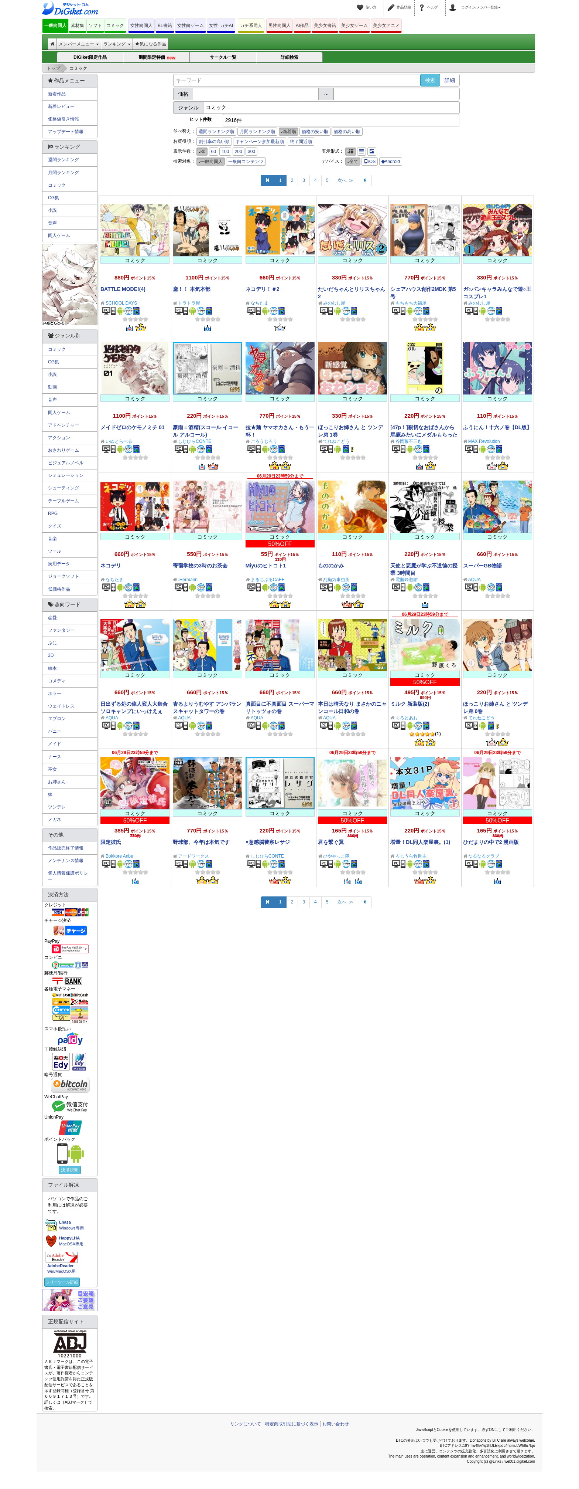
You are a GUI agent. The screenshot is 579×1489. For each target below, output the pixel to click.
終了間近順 (301, 141)
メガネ (54, 819)
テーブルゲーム (63, 500)
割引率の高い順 (214, 141)
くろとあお (406, 717)
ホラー (54, 693)
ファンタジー (61, 630)
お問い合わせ (335, 1424)
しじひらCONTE (194, 441)
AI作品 (302, 25)
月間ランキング (63, 172)
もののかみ (331, 566)
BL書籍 (165, 25)
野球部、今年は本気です (201, 842)
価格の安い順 (315, 131)
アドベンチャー (63, 425)
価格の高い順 (347, 131)
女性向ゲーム (190, 25)
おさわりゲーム (63, 450)
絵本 (52, 668)
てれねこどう (336, 441)
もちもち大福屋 (410, 303)
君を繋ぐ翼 (331, 842)
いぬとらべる (119, 441)
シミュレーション (65, 475)
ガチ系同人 (251, 25)
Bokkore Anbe (119, 856)
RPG (53, 513)
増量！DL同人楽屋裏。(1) (420, 842)
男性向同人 (279, 25)
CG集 (53, 197)
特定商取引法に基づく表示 (291, 1424)
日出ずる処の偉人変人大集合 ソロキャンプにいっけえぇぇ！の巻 (134, 711)
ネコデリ (110, 566)
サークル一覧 (223, 57)
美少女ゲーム (354, 25)
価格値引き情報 (63, 119)
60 (213, 151)
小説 (52, 210)
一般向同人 (55, 25)
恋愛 (52, 617)
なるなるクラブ (483, 856)
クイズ (54, 526)
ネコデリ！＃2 (263, 289)
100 (225, 151)
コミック (115, 25)
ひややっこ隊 (336, 856)
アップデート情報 (65, 131)
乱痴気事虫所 (336, 579)
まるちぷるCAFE (268, 579)
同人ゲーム (59, 235)
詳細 (450, 80)
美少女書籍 (325, 25)
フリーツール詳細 (62, 1282)
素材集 (77, 25)
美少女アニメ (386, 25)
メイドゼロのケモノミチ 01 (132, 427)
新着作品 (57, 93)
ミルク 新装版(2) (409, 704)
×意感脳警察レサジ (268, 842)
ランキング (116, 44)
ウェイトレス (61, 706)
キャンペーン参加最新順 (259, 141)
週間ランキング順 (216, 131)
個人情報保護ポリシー (68, 876)
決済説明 (70, 1170)
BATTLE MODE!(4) (122, 289)
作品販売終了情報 (65, 848)
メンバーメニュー (79, 44)
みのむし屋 (334, 303)
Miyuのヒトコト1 (266, 566)
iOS (370, 161)
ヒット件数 (200, 119)
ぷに (52, 642)
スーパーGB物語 (482, 566)
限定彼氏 (110, 842)
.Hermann (188, 579)
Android (390, 161)
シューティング (63, 488)
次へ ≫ (345, 180)
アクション (59, 437)
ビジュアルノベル (65, 462)
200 (238, 151)
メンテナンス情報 (65, 860)
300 (251, 151)
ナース (54, 756)
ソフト (95, 25)
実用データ (59, 563)
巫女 (52, 769)
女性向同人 (141, 25)
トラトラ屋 (189, 303)
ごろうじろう (264, 441)
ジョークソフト (63, 576)
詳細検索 (289, 57)
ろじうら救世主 (410, 856)
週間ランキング (63, 159)
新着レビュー (61, 106)
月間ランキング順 (257, 131)
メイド (54, 743)
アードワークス (193, 856)
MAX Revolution (484, 441)
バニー (54, 731)
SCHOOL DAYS (121, 303)
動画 (52, 387)
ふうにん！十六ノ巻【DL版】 (497, 427)
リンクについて (245, 1424)
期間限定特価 (156, 58)
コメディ (57, 681)
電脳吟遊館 (406, 579)
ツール (54, 551)
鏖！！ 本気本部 (191, 289)
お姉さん (57, 781)
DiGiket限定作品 (90, 57)
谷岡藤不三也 (408, 441)
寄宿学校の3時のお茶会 (200, 566)
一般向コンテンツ (246, 161)
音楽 (52, 538)
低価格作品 (59, 589)
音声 (52, 222)
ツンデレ (57, 807)
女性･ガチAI (221, 25)
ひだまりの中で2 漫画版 (491, 842)
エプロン (57, 718)
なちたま (259, 303)
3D (51, 655)
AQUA (474, 579)
